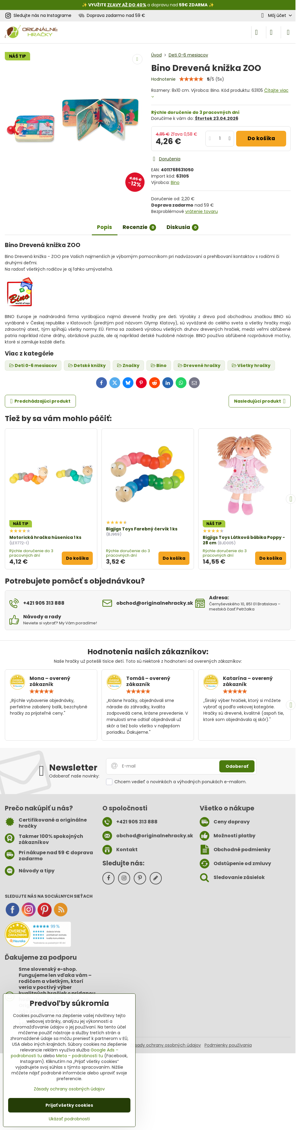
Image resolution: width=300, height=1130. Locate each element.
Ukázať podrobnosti (69, 1119)
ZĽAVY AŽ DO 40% (126, 5)
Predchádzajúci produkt (40, 401)
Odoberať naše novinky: (74, 776)
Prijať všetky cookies (69, 1105)
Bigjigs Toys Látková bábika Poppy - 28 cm (244, 540)
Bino (175, 182)
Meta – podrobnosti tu (79, 1056)
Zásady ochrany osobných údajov (165, 1045)
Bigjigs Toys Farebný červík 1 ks (141, 529)
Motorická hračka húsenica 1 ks (45, 537)
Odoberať (237, 766)
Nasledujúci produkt (260, 401)
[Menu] (288, 32)
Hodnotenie (163, 79)
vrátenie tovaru (201, 211)
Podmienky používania (228, 1045)
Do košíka (261, 138)
